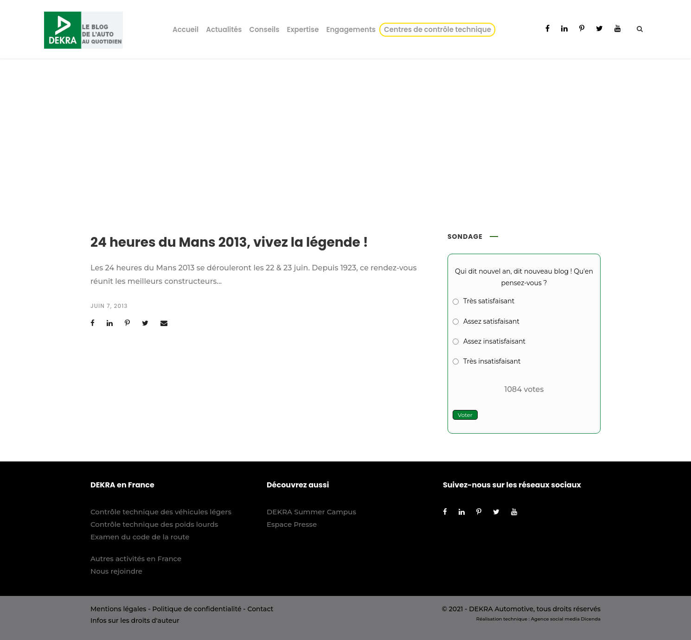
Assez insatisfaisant (494, 341)
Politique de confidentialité (196, 609)
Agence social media (555, 619)
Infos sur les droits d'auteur (134, 620)
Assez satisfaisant (491, 321)
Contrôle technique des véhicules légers (160, 511)
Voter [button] (465, 414)
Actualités (224, 29)
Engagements (351, 29)
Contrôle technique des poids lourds (154, 524)
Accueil (185, 29)
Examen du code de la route (140, 536)
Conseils (264, 29)
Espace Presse (292, 524)
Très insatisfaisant (492, 361)
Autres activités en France (135, 558)
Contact (260, 609)
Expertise (303, 29)
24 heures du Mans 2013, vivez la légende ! (229, 242)
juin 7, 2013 (109, 306)
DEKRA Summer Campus (311, 511)
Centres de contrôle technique (439, 29)
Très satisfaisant (488, 301)
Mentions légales (118, 609)
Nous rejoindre (116, 571)
